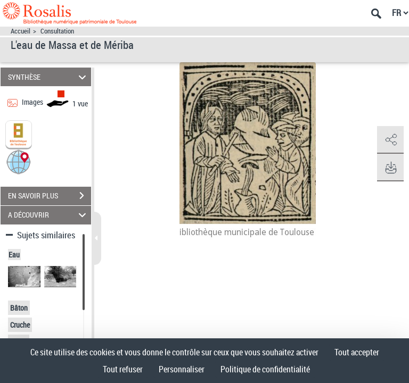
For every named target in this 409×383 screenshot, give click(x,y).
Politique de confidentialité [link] (265, 369)
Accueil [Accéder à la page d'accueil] (20, 31)
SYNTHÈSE (48, 77)
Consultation (57, 31)
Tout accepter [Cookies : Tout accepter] (356, 352)
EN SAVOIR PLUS (49, 195)
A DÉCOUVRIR (48, 215)
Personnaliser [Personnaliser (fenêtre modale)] (181, 369)
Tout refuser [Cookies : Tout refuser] (123, 369)
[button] (18, 161)
